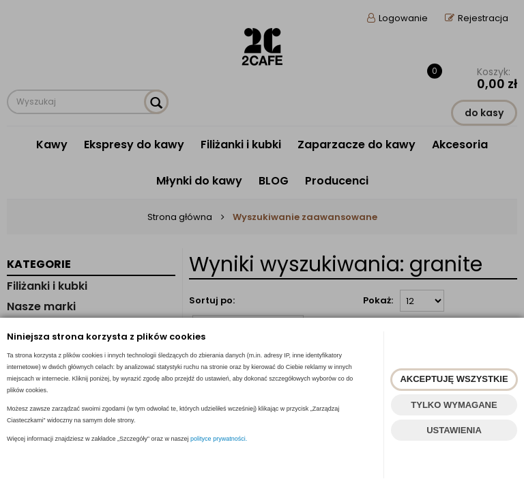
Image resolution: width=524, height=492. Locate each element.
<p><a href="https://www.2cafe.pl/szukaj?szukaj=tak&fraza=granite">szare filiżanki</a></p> (262, 246)
